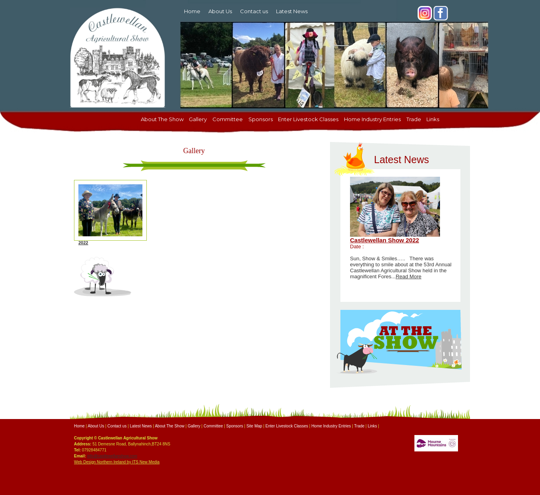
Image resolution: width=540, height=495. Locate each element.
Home (192, 11)
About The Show (162, 119)
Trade (413, 119)
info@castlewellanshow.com (112, 456)
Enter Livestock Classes (308, 119)
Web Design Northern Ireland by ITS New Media (117, 462)
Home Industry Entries (372, 119)
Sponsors (260, 119)
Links (432, 119)
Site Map (254, 426)
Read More (408, 276)
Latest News (292, 11)
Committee (227, 119)
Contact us (254, 11)
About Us (220, 11)
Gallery (198, 119)
